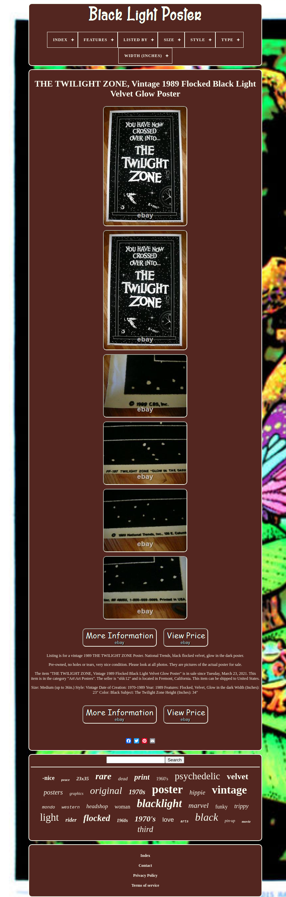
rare (103, 776)
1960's (162, 778)
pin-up (230, 820)
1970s (137, 792)
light (49, 817)
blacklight (159, 803)
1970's (145, 818)
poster (167, 789)
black (206, 817)
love (168, 819)
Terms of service (145, 885)
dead (123, 778)
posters (53, 792)
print (141, 777)
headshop (97, 806)
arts (185, 821)
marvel (199, 805)
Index (145, 855)
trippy (241, 806)
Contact (145, 865)
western (71, 807)
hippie (197, 792)
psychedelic (197, 776)
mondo (48, 807)
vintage (229, 790)
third (145, 829)
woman (122, 806)
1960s (122, 820)
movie (246, 821)
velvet (237, 776)
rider (71, 820)
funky (221, 806)
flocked (96, 818)
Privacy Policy (145, 875)
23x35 (82, 778)
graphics (77, 793)
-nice (48, 778)
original (106, 790)
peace (65, 780)
